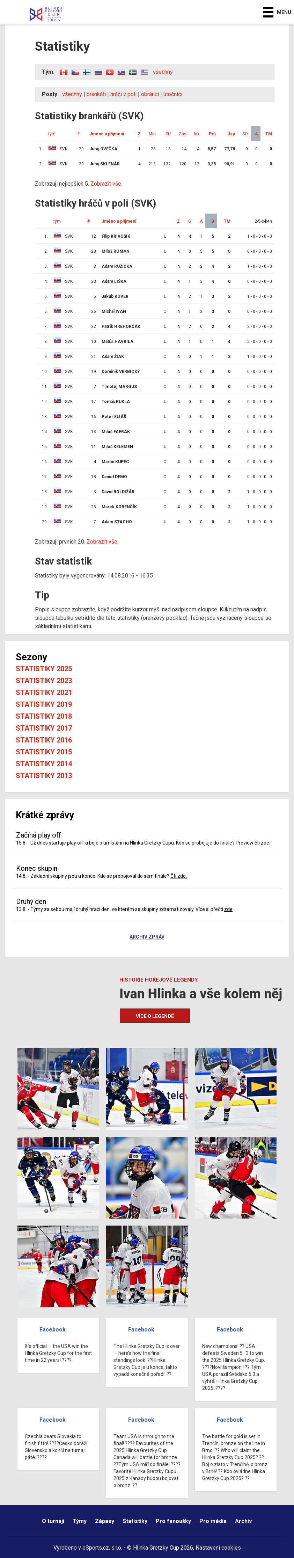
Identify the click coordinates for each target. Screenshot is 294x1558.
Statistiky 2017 (44, 728)
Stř (168, 133)
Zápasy (104, 1521)
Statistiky (135, 1521)
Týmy (80, 1521)
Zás (182, 133)
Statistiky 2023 (44, 680)
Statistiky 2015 (44, 752)
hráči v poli (123, 94)
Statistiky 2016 (44, 740)
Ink (196, 133)
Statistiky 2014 (44, 764)
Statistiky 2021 (44, 692)
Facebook (52, 1329)
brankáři (96, 94)
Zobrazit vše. (106, 183)
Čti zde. (178, 876)
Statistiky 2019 (44, 704)
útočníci (172, 94)
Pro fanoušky (173, 1521)
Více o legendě (155, 1016)
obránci (150, 94)
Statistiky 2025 (44, 669)
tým (52, 133)
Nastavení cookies (218, 1547)
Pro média (213, 1521)
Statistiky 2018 (44, 716)
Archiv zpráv (147, 937)
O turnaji (53, 1521)
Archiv (243, 1521)
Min (152, 133)
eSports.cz (95, 1547)
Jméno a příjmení (106, 133)
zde (265, 843)
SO (245, 133)
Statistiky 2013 (44, 775)
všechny (163, 72)
